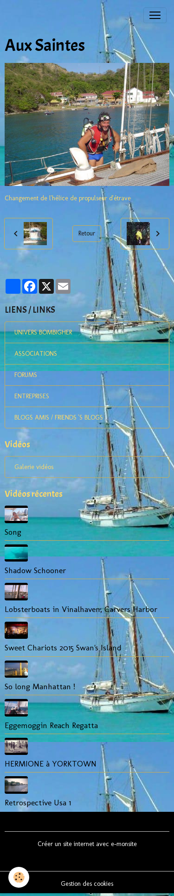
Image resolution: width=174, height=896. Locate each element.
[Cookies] (18, 877)
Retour (86, 233)
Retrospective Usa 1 (38, 802)
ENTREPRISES (31, 396)
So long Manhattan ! (40, 686)
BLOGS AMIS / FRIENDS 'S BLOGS (58, 417)
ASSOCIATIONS (35, 354)
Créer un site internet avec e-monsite (87, 844)
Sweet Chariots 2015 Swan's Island (63, 647)
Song (13, 532)
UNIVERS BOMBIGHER (43, 332)
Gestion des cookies (87, 884)
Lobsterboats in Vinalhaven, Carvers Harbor (81, 609)
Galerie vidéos (33, 467)
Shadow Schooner (35, 570)
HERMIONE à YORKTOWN (51, 763)
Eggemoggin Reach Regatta (51, 725)
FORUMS (25, 375)
